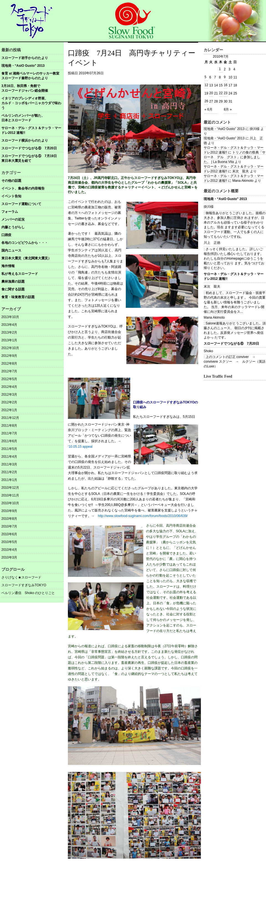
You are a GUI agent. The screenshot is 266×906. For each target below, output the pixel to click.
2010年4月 (9, 550)
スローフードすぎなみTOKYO (23, 585)
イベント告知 (11, 196)
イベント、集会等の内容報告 (23, 188)
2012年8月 (9, 363)
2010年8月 (9, 519)
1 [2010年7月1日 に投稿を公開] (220, 69)
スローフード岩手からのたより (24, 58)
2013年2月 (9, 332)
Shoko (208, 351)
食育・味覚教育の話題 (18, 297)
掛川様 (209, 207)
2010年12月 (10, 488)
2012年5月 (9, 379)
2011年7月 (9, 433)
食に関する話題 (13, 289)
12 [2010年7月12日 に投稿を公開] (206, 85)
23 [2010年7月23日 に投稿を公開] (225, 93)
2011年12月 (10, 418)
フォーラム (9, 212)
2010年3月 (9, 557)
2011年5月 (9, 449)
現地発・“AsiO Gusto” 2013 (23, 66)
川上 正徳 (212, 243)
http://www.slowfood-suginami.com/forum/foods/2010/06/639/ (143, 516)
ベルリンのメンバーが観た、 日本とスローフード (32, 118)
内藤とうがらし (13, 227)
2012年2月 (9, 402)
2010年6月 (9, 534)
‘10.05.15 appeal (80, 447)
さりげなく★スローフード (21, 577)
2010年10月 (10, 503)
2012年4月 (9, 387)
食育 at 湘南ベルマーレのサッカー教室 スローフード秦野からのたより (32, 75)
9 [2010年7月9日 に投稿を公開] (225, 77)
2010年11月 (10, 495)
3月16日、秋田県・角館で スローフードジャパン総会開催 (32, 88)
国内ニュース (11, 250)
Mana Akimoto (214, 317)
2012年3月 (9, 394)
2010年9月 (9, 511)
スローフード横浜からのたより (24, 140)
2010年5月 (9, 542)
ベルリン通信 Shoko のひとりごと (28, 593)
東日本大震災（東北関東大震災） (26, 258)
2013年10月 (10, 317)
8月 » (228, 109)
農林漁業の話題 (13, 281)
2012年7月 (9, 371)
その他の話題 (11, 181)
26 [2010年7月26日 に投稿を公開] (206, 101)
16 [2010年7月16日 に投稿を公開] (225, 85)
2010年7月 (9, 526)
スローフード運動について (21, 204)
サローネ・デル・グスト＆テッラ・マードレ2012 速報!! (31, 130)
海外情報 (8, 266)
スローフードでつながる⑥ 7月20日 (29, 148)
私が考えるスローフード (19, 274)
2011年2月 (9, 472)
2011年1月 (9, 480)
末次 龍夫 (240, 171)
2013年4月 (9, 325)
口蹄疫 (6, 235)
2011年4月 (9, 457)
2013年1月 (9, 340)
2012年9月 (9, 356)
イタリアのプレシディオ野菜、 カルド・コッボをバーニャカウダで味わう (32, 103)
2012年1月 (9, 410)
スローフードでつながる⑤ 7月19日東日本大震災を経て (29, 158)
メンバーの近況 (13, 219)
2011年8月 (9, 426)
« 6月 (208, 109)
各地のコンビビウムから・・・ (24, 243)
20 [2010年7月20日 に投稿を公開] (211, 93)
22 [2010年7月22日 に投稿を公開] (220, 93)
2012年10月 (10, 348)
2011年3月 (9, 464)
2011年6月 (9, 441)
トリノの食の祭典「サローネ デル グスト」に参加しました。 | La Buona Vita (234, 157)
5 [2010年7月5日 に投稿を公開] (205, 77)
